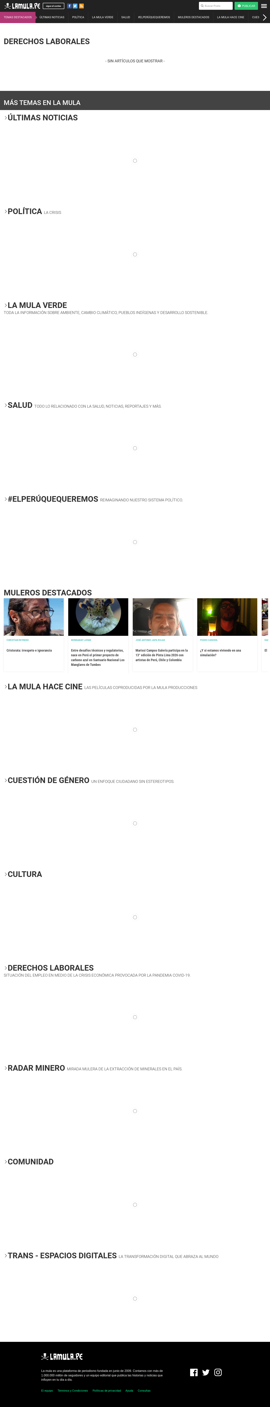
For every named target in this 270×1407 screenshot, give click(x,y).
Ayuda (129, 1390)
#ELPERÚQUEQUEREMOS (154, 17)
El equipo (47, 1390)
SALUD (125, 17)
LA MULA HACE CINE (230, 17)
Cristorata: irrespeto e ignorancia (29, 650)
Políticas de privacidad (107, 1390)
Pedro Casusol (209, 640)
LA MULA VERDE (102, 17)
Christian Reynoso (18, 640)
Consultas (144, 1390)
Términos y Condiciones (73, 1390)
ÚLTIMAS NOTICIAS (52, 17)
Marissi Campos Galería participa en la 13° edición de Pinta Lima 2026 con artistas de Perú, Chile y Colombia (162, 655)
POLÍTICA (78, 17)
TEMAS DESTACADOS (18, 17)
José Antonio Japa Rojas (150, 640)
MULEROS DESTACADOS (193, 17)
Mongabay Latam (81, 640)
